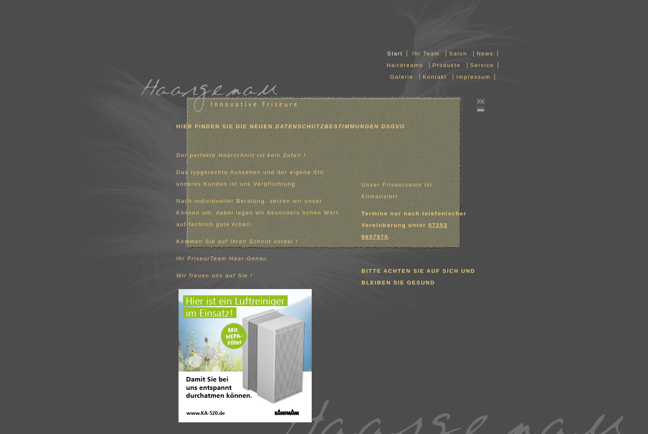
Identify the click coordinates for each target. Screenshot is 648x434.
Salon (458, 53)
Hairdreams (405, 65)
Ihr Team (425, 53)
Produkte (446, 65)
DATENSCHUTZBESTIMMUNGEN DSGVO (340, 126)
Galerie (401, 77)
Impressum (473, 77)
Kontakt (435, 77)
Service (482, 65)
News (485, 53)
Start (394, 53)
